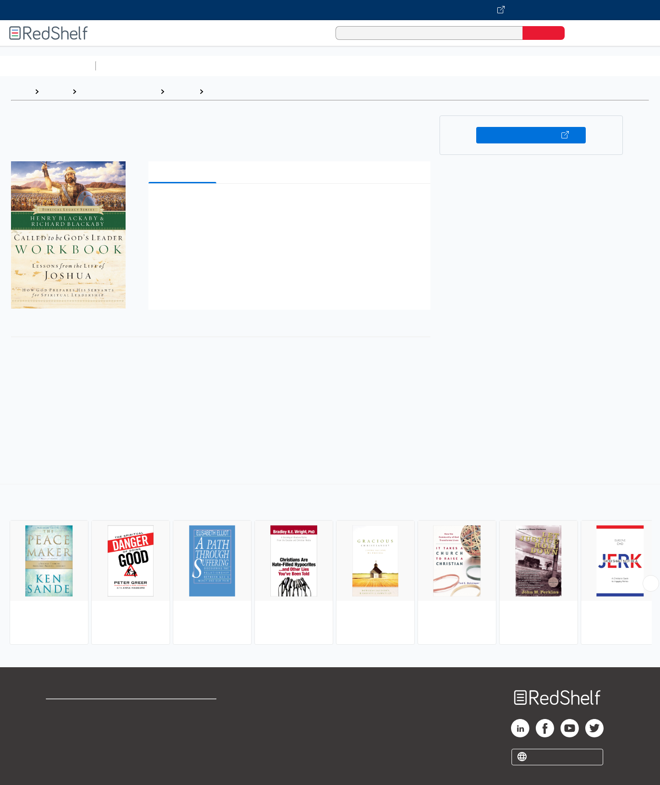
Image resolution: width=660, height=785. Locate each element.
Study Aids (123, 65)
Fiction (518, 65)
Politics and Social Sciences (451, 65)
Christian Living (234, 91)
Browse (55, 91)
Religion (182, 91)
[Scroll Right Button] (651, 583)
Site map (61, 754)
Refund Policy (183, 724)
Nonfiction (555, 65)
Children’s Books (608, 65)
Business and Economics (355, 65)
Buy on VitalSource (531, 135)
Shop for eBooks (75, 710)
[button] (291, 205)
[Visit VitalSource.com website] (330, 10)
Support (59, 724)
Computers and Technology (261, 65)
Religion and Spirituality (118, 91)
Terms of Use (184, 710)
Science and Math (179, 65)
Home (20, 91)
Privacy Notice (71, 739)
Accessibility (182, 739)
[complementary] (330, 565)
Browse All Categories (47, 65)
